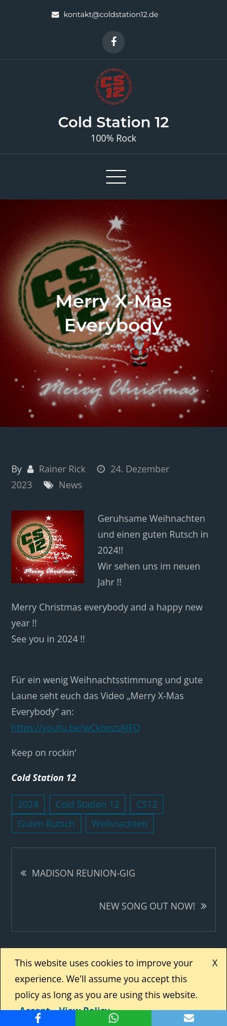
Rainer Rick (62, 469)
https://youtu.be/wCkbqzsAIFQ (75, 727)
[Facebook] (37, 1018)
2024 (28, 804)
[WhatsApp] (113, 1018)
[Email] (189, 1018)
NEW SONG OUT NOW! (147, 906)
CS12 (146, 804)
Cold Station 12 (113, 122)
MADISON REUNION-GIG (83, 873)
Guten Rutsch (46, 823)
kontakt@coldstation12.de (105, 14)
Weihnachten (120, 823)
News (70, 485)
